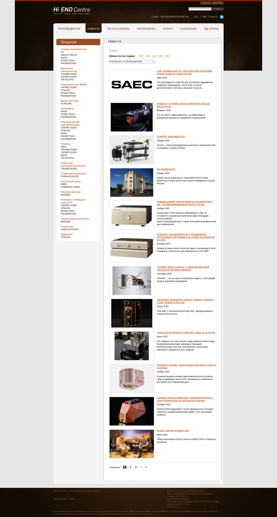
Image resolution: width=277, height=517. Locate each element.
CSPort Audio (69, 77)
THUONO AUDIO (69, 74)
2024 (147, 56)
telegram (222, 17)
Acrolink (66, 103)
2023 (154, 56)
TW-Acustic (67, 79)
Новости (93, 28)
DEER (64, 184)
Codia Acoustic (70, 176)
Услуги (167, 28)
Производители (69, 28)
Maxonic (66, 195)
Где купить (211, 28)
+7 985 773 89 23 (205, 16)
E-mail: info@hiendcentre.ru (170, 16)
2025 (141, 56)
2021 (167, 56)
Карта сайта (218, 3)
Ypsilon (65, 90)
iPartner (72, 499)
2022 (160, 56)
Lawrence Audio (70, 187)
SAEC (64, 147)
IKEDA (64, 58)
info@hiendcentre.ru (93, 491)
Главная (205, 3)
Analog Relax (69, 55)
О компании (188, 28)
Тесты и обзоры (118, 28)
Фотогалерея (146, 28)
